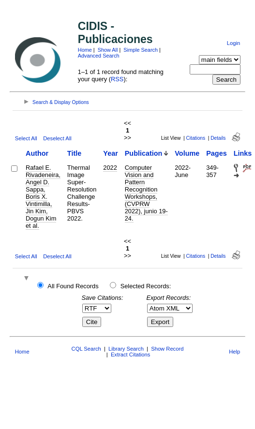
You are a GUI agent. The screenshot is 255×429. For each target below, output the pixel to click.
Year (110, 153)
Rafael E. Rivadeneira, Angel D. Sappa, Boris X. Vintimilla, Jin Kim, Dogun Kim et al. (43, 196)
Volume (187, 153)
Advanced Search (99, 56)
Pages (216, 153)
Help (234, 352)
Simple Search (140, 50)
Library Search (126, 349)
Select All (26, 138)
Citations (195, 138)
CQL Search (86, 349)
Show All (108, 50)
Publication (144, 153)
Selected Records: (145, 286)
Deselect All (57, 138)
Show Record (167, 349)
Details (217, 138)
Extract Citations (130, 354)
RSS (117, 79)
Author (37, 153)
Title (74, 153)
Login (233, 43)
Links (243, 153)
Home (85, 50)
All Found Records (72, 286)
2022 (110, 167)
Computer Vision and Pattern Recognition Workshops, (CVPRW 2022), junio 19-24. (146, 193)
